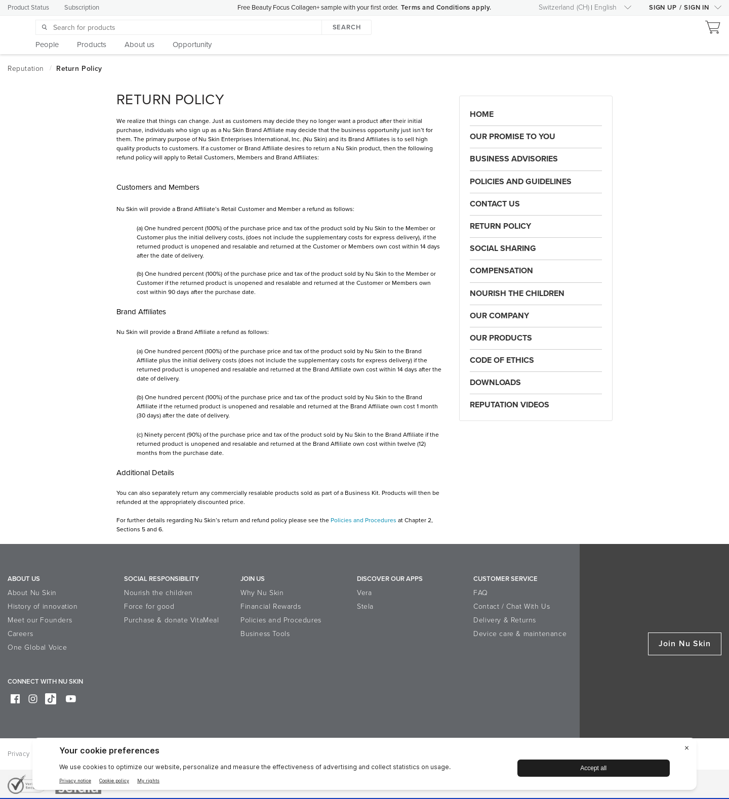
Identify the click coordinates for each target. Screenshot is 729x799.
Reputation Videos (509, 405)
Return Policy (500, 226)
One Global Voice (37, 647)
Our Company (499, 316)
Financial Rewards (270, 606)
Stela (365, 606)
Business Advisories (514, 159)
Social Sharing (503, 248)
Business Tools (265, 633)
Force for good (149, 606)
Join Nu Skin (685, 644)
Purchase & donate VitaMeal (171, 620)
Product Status (28, 8)
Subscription (81, 8)
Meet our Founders (40, 620)
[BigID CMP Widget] (364, 766)
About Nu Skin (32, 592)
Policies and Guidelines (521, 182)
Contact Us (495, 204)
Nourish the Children (517, 293)
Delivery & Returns (504, 620)
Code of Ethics (502, 360)
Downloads (495, 382)
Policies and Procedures (363, 520)
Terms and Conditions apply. (446, 8)
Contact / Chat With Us (511, 606)
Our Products (501, 338)
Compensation (501, 271)
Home (482, 114)
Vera (364, 592)
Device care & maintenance (519, 633)
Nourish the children (158, 592)
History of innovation (43, 606)
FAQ (480, 592)
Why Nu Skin (262, 592)
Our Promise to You (512, 137)
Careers (20, 633)
